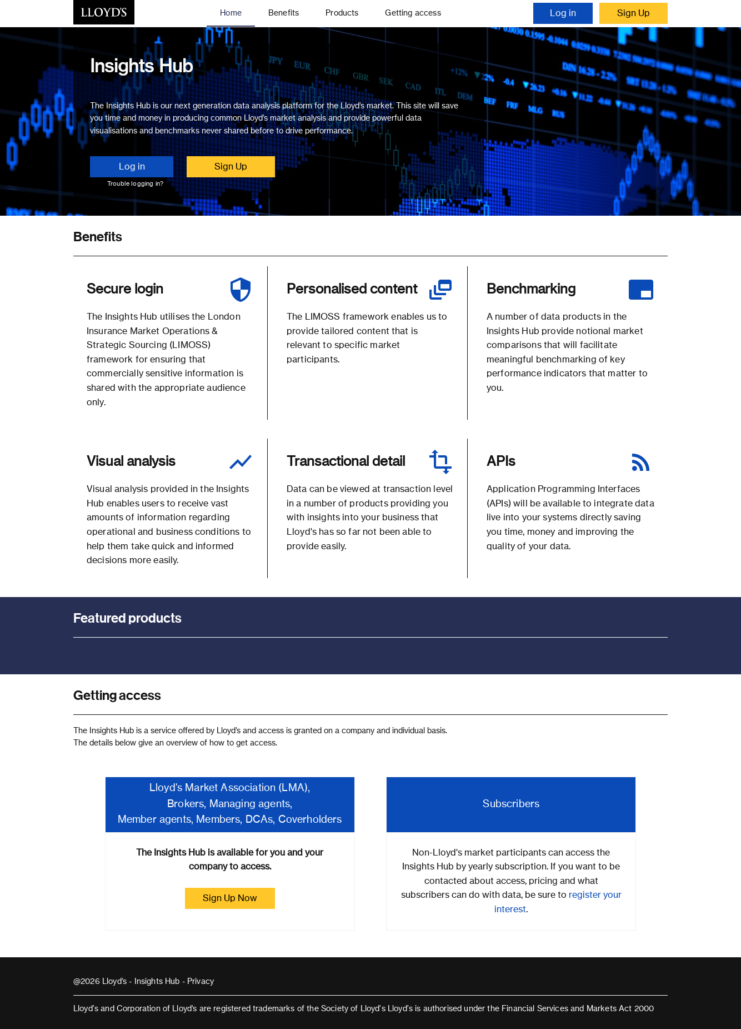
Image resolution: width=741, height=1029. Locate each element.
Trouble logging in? (135, 184)
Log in (563, 13)
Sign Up (633, 13)
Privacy (200, 982)
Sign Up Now (230, 898)
